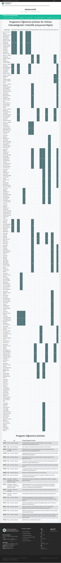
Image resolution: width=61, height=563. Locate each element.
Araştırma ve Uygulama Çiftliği (29, 538)
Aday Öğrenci (15, 0)
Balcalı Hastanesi (26, 533)
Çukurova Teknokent (27, 542)
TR (54, 1)
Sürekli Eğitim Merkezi (27, 536)
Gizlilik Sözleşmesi (14, 561)
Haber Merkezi (26, 540)
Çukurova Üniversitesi (7, 0)
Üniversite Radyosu (27, 534)
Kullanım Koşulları (6, 561)
